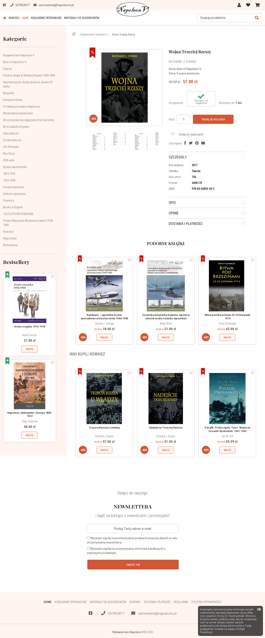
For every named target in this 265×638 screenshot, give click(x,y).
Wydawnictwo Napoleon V (19, 55)
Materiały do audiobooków (81, 18)
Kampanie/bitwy (12, 100)
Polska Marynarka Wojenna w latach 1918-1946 (28, 223)
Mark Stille (166, 323)
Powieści (8, 200)
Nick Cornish (30, 335)
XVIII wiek (8, 160)
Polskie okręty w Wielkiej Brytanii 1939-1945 (29, 75)
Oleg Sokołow (30, 421)
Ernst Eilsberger (227, 323)
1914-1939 (9, 180)
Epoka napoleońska (15, 167)
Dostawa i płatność (157, 602)
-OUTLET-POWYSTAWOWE (18, 214)
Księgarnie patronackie (46, 18)
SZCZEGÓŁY (178, 157)
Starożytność (11, 133)
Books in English (13, 207)
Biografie (8, 93)
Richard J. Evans (104, 436)
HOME (25, 18)
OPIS (172, 202)
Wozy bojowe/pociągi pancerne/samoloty (28, 120)
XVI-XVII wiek (10, 147)
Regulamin (181, 602)
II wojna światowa (13, 187)
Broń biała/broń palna (16, 127)
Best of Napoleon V (14, 62)
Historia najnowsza (14, 194)
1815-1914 (9, 174)
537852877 (112, 613)
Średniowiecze (12, 140)
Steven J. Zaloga (104, 323)
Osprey (7, 69)
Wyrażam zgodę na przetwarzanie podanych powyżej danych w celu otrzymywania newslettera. (132, 540)
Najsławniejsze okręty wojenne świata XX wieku (28, 84)
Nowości (14, 18)
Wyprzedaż (10, 238)
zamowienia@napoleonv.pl (153, 613)
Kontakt (135, 602)
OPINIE (174, 213)
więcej (29, 348)
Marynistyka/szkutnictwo (18, 113)
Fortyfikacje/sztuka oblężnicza (21, 106)
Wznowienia (10, 245)
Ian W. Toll (227, 436)
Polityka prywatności (206, 602)
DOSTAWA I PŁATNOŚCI (185, 223)
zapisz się (133, 564)
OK (259, 609)
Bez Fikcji (9, 153)
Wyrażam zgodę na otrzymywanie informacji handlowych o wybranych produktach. (126, 551)
